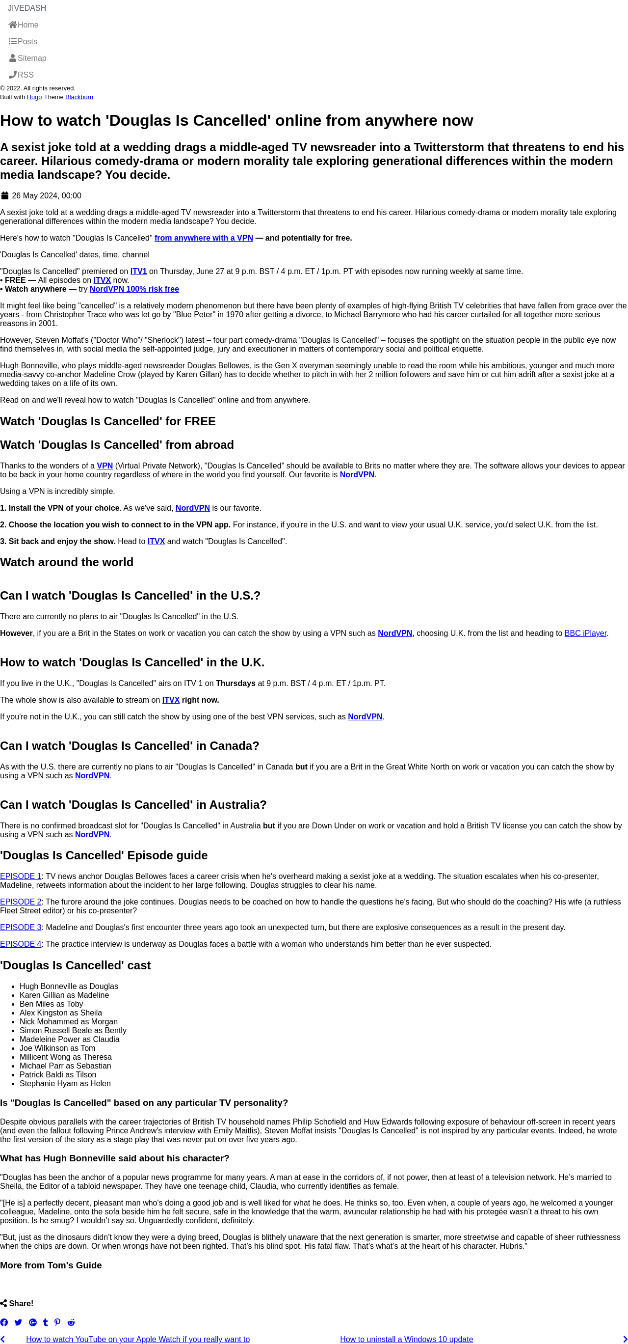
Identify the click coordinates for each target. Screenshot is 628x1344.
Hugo (34, 97)
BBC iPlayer (585, 633)
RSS (21, 75)
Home (23, 25)
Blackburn (79, 97)
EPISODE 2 (20, 902)
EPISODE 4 (20, 944)
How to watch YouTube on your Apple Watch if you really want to (138, 1339)
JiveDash (27, 8)
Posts (22, 41)
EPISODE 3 (20, 927)
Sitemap (27, 58)
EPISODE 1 (20, 876)
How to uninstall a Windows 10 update (406, 1339)
